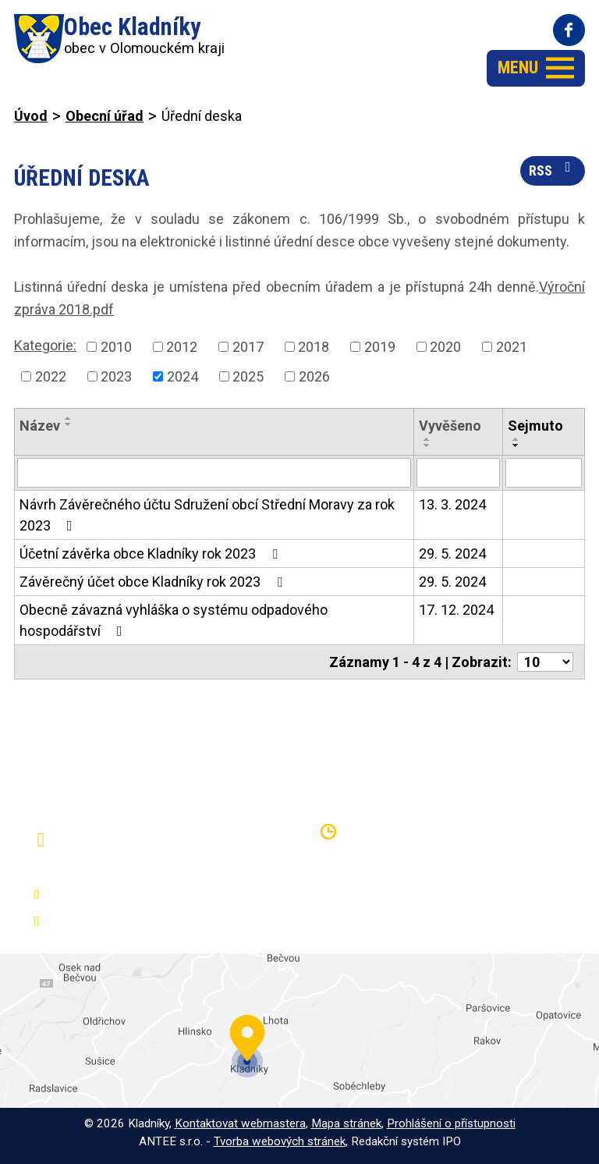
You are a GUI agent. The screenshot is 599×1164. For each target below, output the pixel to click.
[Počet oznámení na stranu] (545, 662)
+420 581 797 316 (106, 894)
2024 (182, 376)
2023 (116, 376)
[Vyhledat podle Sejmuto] (543, 473)
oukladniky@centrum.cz (121, 921)
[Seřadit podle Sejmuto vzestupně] (516, 439)
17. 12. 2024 (456, 610)
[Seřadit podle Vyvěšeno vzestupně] (427, 439)
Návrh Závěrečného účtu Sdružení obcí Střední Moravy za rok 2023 (207, 515)
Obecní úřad (105, 116)
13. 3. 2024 (452, 504)
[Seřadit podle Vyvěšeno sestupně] (427, 445)
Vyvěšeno (450, 425)
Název (39, 425)
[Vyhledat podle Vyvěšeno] (458, 473)
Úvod (31, 116)
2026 (314, 376)
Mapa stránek (346, 1123)
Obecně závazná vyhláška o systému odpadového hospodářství (173, 620)
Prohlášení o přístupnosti (451, 1123)
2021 (511, 347)
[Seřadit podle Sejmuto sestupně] (516, 445)
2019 (379, 347)
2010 (116, 347)
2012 (181, 347)
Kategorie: (45, 345)
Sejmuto (535, 425)
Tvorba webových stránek (280, 1141)
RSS (553, 169)
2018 (313, 347)
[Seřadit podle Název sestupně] (68, 424)
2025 (248, 376)
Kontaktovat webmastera (240, 1123)
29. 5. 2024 (452, 553)
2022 (50, 376)
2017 (248, 347)
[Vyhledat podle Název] (214, 473)
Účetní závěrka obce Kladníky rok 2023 (151, 553)
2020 (445, 347)
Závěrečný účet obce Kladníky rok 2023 (154, 581)
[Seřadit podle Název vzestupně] (68, 418)
